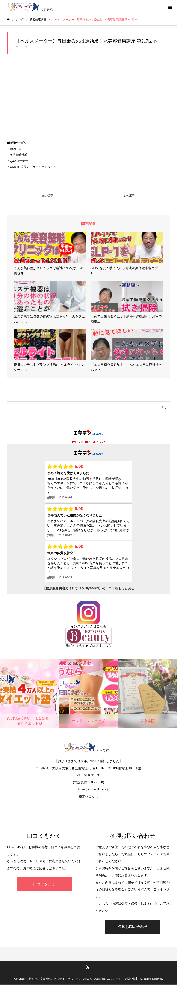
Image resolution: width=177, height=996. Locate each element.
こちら (101, 626)
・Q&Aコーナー (17, 161)
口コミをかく (44, 884)
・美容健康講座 (17, 155)
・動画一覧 (14, 149)
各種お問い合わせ (133, 927)
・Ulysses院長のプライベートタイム (31, 167)
